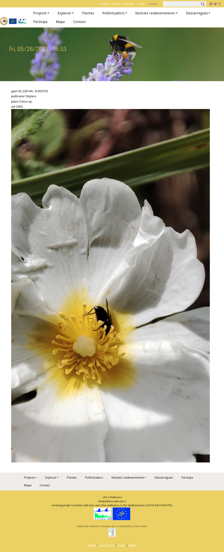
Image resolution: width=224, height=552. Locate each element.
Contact (79, 21)
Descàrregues (197, 13)
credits (132, 545)
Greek (141, 4)
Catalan (153, 4)
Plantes (88, 13)
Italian (117, 4)
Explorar (64, 13)
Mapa (60, 21)
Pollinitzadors (113, 13)
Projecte (40, 13)
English (105, 4)
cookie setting (107, 545)
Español (129, 4)
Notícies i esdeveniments (155, 13)
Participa (40, 21)
